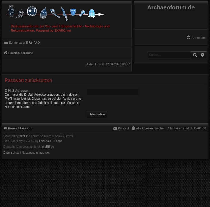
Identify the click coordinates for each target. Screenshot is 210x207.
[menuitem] (196, 37)
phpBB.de (47, 146)
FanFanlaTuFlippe (50, 141)
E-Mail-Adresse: (17, 90)
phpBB (24, 136)
